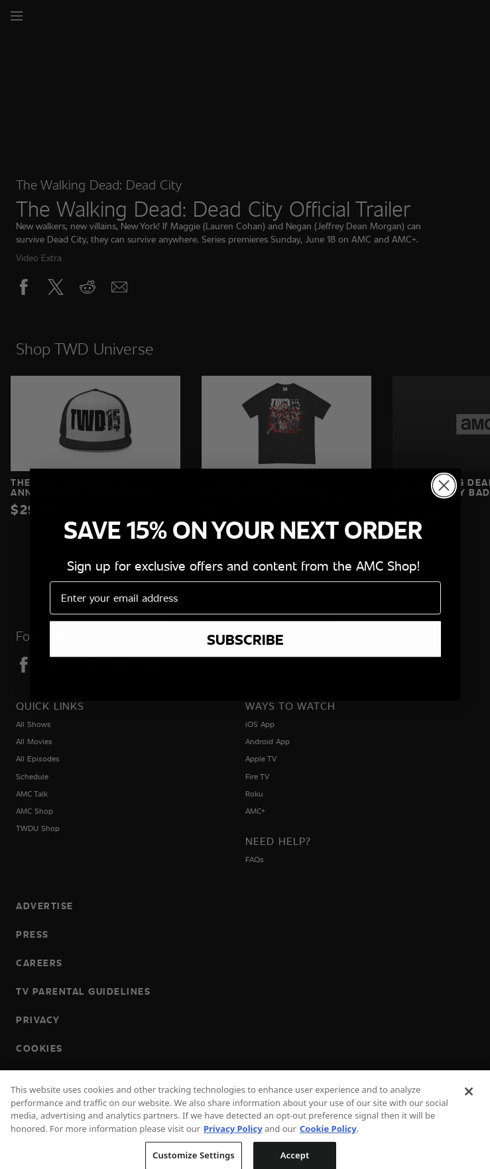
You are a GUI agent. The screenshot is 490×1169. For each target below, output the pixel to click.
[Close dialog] (444, 491)
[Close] (468, 1101)
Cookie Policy (328, 1138)
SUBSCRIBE (245, 644)
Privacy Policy (233, 1138)
